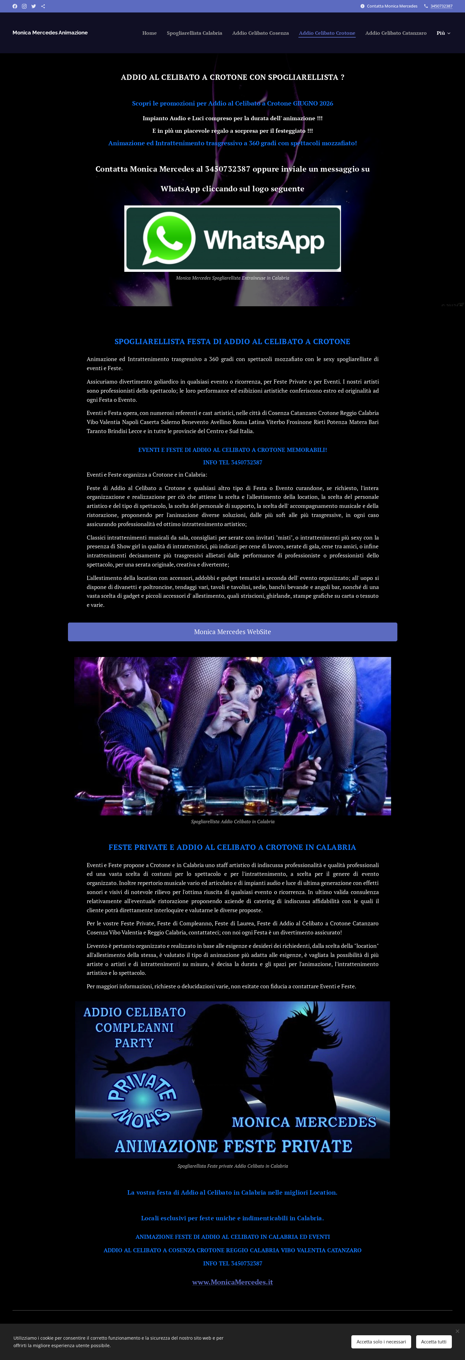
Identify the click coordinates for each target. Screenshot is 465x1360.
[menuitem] (128, 33)
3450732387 (441, 6)
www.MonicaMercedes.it (232, 1282)
